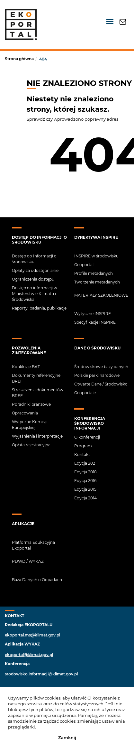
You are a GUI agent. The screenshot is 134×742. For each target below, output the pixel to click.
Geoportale (85, 392)
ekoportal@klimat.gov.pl (29, 654)
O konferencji (87, 437)
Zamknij (67, 737)
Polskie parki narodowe (97, 375)
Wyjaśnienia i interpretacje (37, 436)
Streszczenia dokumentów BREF (37, 392)
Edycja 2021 (85, 463)
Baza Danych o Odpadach (37, 579)
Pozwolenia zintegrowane (29, 350)
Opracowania (25, 413)
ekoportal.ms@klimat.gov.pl (32, 635)
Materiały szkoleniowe (101, 295)
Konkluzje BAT (26, 366)
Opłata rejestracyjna (31, 444)
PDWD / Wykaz (28, 561)
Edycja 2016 (85, 480)
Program (83, 445)
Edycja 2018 (85, 471)
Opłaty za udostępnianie (35, 270)
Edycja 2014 (85, 498)
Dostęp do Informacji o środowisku (39, 240)
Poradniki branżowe (31, 404)
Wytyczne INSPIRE (92, 313)
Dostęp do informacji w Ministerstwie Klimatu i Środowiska (34, 293)
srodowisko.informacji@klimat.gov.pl (41, 674)
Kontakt (82, 454)
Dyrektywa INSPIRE (96, 237)
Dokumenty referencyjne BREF (36, 378)
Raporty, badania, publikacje (39, 308)
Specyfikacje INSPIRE (95, 322)
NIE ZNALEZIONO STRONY (79, 83)
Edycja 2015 (85, 489)
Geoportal (84, 264)
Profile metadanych (93, 273)
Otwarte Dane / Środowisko (101, 384)
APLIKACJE (23, 523)
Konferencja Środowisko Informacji (89, 423)
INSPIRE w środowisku (96, 256)
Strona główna (19, 58)
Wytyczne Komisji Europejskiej (29, 424)
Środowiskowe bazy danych (101, 366)
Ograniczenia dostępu (33, 279)
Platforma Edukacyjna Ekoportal (33, 545)
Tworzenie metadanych (97, 282)
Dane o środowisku (97, 348)
